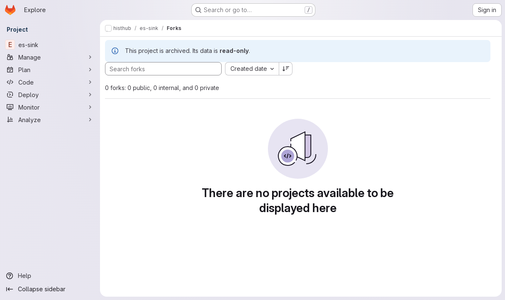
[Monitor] (50, 107)
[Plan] (50, 69)
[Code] (50, 82)
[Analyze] (50, 119)
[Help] (50, 276)
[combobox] (252, 68)
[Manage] (50, 57)
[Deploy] (50, 94)
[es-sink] (50, 44)
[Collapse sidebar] (50, 289)
